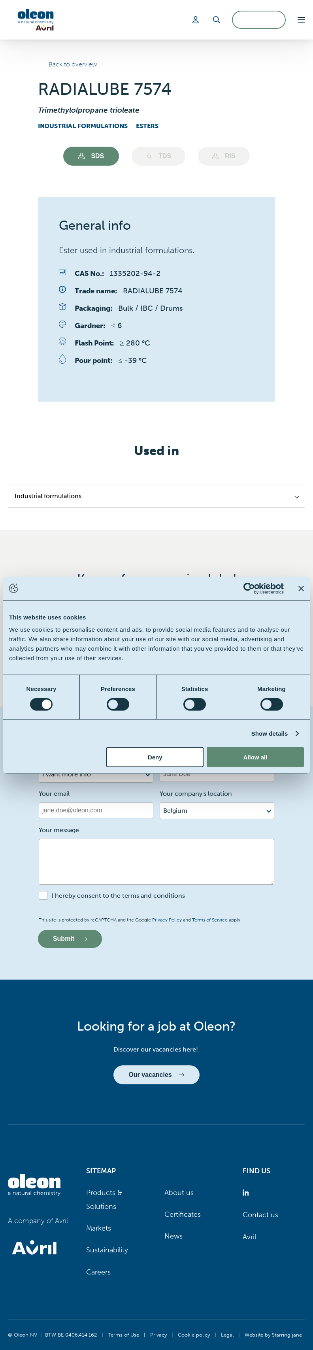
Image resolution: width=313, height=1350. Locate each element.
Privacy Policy (167, 920)
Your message (59, 830)
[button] (301, 20)
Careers (98, 1272)
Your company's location (196, 793)
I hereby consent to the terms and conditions (118, 895)
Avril (249, 1237)
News (173, 1236)
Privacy (158, 1335)
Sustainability (107, 1250)
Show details (269, 733)
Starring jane (287, 1335)
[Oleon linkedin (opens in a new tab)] (247, 1193)
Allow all (255, 757)
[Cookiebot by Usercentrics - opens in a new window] (249, 588)
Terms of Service (210, 920)
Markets (98, 1228)
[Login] (196, 19)
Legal (227, 1335)
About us (179, 1192)
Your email (54, 793)
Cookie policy (194, 1335)
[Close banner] (301, 588)
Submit (70, 938)
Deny (155, 757)
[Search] (216, 19)
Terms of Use (123, 1335)
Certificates (182, 1214)
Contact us (260, 1215)
